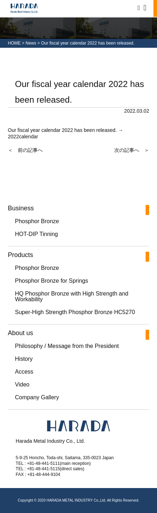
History (24, 359)
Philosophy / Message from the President (67, 346)
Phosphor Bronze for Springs (51, 281)
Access (24, 372)
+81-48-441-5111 (43, 463)
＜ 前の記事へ (25, 150)
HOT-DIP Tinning (36, 234)
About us (20, 333)
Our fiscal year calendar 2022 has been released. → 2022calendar (65, 133)
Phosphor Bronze (37, 221)
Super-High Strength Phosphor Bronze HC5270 (75, 312)
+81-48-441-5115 (43, 468)
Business (21, 208)
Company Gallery (37, 397)
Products (20, 255)
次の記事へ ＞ (131, 150)
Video (22, 384)
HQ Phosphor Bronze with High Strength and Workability (71, 296)
